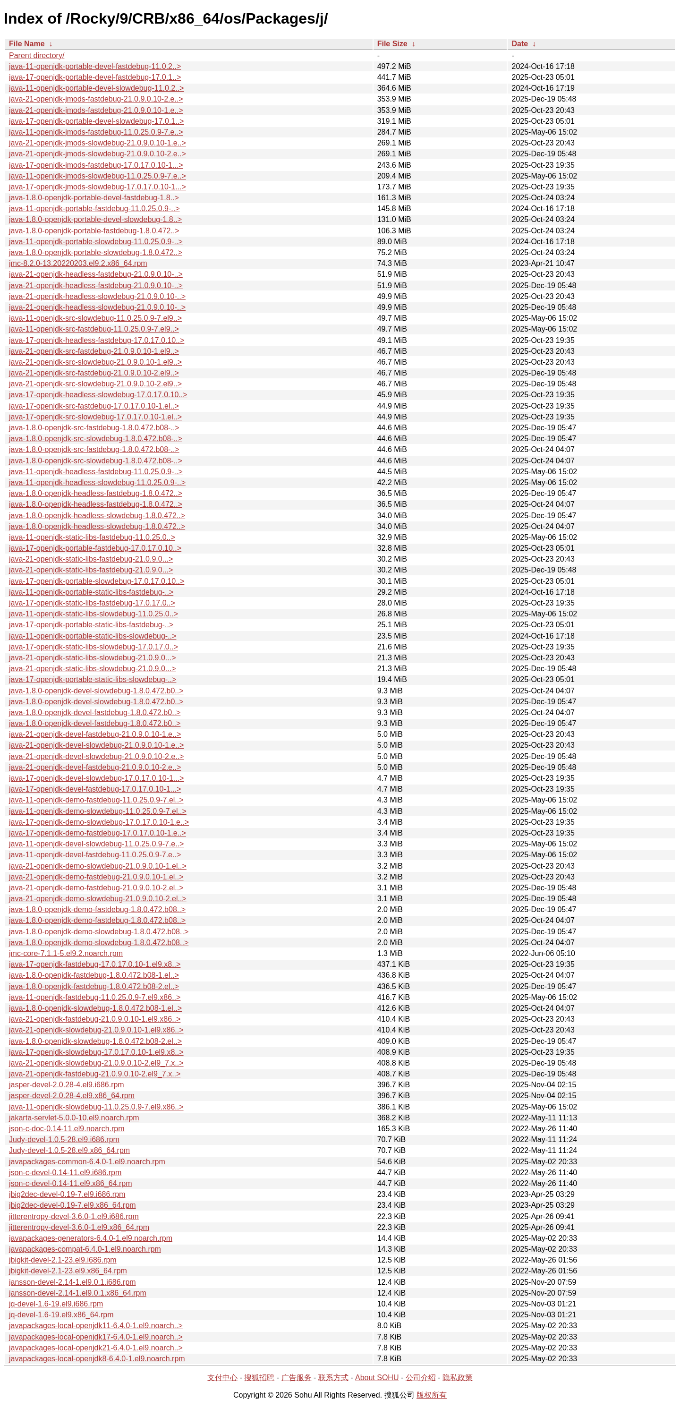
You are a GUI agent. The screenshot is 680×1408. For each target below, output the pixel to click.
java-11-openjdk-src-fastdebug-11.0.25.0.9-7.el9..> (94, 329)
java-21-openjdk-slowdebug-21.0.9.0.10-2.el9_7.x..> (96, 1063)
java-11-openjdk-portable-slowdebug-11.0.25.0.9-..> (96, 242)
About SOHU (377, 1378)
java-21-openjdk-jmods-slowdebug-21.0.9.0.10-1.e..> (97, 143)
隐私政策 (457, 1378)
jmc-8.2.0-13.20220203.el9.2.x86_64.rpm (78, 263)
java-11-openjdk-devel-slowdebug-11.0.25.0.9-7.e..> (96, 844)
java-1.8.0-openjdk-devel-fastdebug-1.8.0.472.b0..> (94, 712)
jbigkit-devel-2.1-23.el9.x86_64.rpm (68, 1271)
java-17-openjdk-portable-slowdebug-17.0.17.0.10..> (96, 581)
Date (519, 44)
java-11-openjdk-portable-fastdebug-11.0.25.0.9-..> (94, 209)
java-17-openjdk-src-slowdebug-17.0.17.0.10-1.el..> (95, 417)
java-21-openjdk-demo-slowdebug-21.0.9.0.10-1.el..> (98, 866)
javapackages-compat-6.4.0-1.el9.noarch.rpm (85, 1249)
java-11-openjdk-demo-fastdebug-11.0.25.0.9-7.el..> (96, 800)
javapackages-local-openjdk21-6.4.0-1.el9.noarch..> (96, 1348)
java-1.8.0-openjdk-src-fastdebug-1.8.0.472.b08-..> (94, 428)
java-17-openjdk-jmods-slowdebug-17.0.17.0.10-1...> (97, 187)
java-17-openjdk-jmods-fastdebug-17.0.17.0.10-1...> (96, 165)
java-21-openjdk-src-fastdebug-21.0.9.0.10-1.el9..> (94, 351)
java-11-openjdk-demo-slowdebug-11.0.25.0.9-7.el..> (98, 811)
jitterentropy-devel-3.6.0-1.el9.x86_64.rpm (79, 1227)
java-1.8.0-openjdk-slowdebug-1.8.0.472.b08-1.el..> (95, 1008)
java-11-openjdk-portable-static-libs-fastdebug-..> (91, 592)
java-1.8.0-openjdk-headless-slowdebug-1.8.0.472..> (97, 516)
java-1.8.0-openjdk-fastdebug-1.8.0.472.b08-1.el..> (94, 975)
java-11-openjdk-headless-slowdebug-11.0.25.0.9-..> (97, 482)
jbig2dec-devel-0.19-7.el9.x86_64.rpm (72, 1205)
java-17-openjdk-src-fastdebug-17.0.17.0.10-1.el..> (94, 406)
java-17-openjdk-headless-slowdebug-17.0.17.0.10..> (98, 395)
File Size (392, 44)
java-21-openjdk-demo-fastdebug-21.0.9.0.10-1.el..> (96, 877)
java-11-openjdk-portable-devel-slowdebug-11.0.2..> (96, 88)
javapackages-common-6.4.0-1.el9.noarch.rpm (87, 1162)
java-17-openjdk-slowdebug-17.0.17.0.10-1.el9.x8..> (96, 1052)
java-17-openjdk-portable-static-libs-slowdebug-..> (92, 679)
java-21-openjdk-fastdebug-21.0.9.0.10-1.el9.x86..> (94, 1019)
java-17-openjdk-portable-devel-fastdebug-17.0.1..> (95, 77)
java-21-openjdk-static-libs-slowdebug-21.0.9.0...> (92, 658)
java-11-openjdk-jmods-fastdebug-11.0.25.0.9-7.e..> (96, 132)
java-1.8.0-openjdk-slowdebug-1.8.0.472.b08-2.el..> (95, 1041)
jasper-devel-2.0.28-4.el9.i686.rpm (66, 1085)
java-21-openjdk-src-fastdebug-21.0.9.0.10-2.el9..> (94, 373)
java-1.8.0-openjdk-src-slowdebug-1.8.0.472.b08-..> (95, 439)
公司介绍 (421, 1378)
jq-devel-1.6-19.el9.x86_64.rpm (61, 1315)
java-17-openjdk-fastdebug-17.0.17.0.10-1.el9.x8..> (94, 964)
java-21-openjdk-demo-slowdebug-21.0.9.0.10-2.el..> (98, 899)
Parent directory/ (36, 55)
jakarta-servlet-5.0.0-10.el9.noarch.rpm (74, 1118)
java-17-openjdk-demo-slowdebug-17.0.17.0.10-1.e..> (99, 822)
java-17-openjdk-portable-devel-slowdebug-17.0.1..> (96, 121)
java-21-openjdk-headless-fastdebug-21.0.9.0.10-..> (96, 274)
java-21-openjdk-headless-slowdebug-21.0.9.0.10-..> (97, 296)
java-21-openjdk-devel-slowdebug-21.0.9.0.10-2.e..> (96, 756)
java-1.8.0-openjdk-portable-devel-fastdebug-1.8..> (94, 198)
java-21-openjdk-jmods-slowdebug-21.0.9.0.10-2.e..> (97, 154)
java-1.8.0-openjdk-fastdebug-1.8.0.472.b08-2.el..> (94, 986)
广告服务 (296, 1378)
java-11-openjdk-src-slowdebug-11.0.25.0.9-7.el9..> (95, 318)
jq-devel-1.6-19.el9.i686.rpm (56, 1304)
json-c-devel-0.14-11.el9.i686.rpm (65, 1173)
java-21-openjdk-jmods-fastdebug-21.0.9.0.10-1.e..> (96, 110)
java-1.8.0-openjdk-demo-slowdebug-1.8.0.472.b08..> (98, 932)
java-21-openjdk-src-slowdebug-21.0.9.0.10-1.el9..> (95, 362)
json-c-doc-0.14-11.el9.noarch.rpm (67, 1129)
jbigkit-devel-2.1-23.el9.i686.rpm (63, 1260)
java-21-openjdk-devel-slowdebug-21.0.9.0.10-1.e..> (96, 745)
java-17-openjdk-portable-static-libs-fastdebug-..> (91, 625)
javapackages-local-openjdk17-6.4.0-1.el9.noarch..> (96, 1337)
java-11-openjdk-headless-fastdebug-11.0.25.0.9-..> (96, 472)
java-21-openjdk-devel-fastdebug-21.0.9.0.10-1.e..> (95, 734)
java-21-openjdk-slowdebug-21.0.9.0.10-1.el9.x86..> (96, 1030)
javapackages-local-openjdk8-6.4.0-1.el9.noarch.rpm (97, 1359)
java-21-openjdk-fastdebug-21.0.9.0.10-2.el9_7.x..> (94, 1074)
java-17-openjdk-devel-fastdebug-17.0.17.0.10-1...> (95, 789)
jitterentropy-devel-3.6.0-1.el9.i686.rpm (74, 1216)
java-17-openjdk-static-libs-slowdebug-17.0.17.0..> (93, 647)
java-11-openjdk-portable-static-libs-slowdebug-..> (92, 636)
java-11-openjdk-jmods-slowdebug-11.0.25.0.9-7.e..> (97, 176)
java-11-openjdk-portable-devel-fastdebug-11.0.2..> (95, 66)
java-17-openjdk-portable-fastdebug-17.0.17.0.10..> (95, 548)
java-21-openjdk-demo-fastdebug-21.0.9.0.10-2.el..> (96, 888)
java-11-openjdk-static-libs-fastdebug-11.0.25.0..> (92, 537)
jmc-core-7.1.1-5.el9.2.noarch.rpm (66, 953)
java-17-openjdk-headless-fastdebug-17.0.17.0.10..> (96, 340)
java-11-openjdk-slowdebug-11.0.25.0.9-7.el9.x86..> (96, 1107)
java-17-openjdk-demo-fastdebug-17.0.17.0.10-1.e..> (97, 833)
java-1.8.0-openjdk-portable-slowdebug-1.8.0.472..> (95, 252)
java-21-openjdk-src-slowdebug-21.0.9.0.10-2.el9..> (95, 384)
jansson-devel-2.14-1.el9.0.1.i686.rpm (72, 1282)
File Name (27, 44)
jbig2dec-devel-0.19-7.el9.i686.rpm (67, 1194)
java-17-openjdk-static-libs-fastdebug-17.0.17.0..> (92, 603)
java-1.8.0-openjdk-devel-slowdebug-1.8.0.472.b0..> (96, 691)
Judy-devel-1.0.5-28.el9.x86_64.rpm (69, 1150)
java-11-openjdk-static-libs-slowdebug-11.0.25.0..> (93, 614)
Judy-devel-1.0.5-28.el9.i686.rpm (64, 1139)
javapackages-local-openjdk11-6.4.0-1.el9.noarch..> (96, 1326)
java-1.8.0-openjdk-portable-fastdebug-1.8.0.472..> (94, 231)
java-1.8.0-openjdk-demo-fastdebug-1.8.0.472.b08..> (97, 909)
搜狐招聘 (259, 1378)
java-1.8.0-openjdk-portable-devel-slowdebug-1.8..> (95, 219)
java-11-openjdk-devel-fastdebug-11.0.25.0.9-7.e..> (95, 855)
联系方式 (333, 1378)
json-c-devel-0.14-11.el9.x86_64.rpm (70, 1183)
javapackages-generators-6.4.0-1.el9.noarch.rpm (90, 1238)
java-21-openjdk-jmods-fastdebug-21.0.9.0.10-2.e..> (96, 99)
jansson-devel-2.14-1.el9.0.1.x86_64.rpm (77, 1293)
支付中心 (222, 1378)
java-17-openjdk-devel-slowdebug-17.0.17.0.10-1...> (96, 778)
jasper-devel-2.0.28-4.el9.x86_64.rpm (72, 1096)
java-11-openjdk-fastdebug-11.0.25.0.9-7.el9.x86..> (94, 997)
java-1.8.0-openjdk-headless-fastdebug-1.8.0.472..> (95, 493)
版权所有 (431, 1395)
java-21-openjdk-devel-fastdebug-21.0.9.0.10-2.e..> (95, 767)
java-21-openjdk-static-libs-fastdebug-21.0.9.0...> (91, 559)
